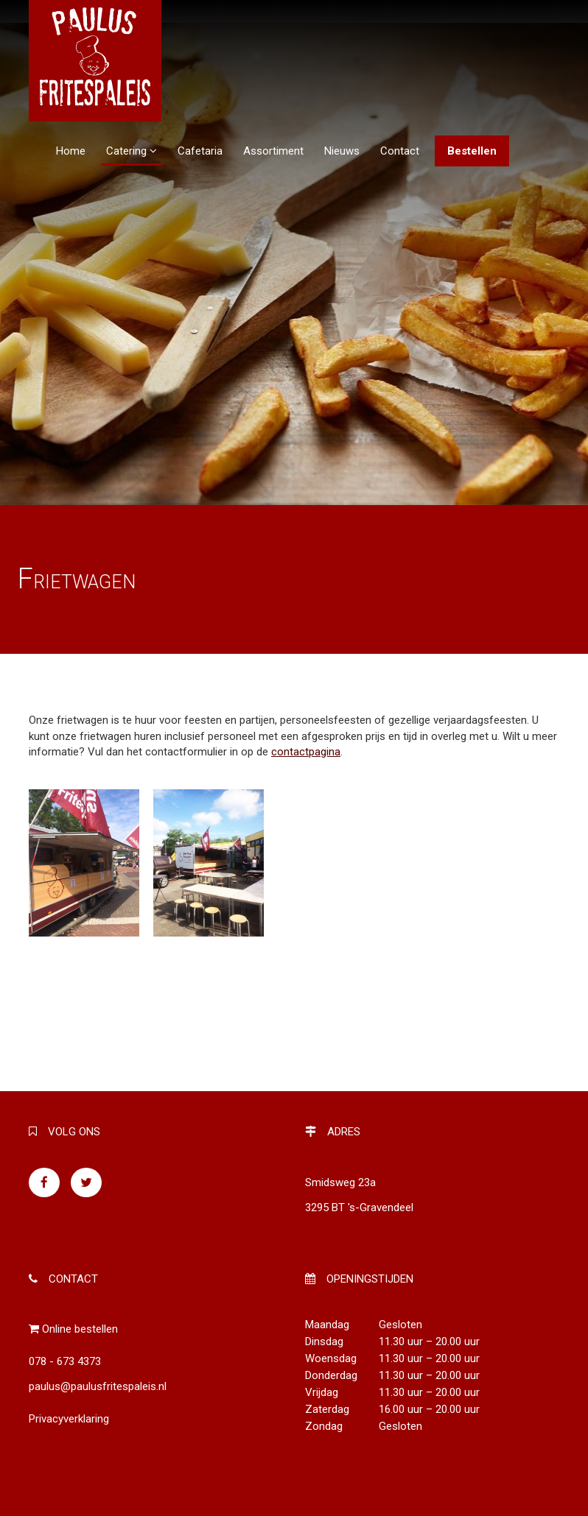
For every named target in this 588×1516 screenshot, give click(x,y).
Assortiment (273, 151)
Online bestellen (80, 1329)
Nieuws (342, 151)
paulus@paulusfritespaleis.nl (98, 1386)
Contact (399, 151)
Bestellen (472, 151)
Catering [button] (131, 151)
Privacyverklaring (69, 1418)
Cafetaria (200, 151)
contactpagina (305, 751)
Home (70, 151)
